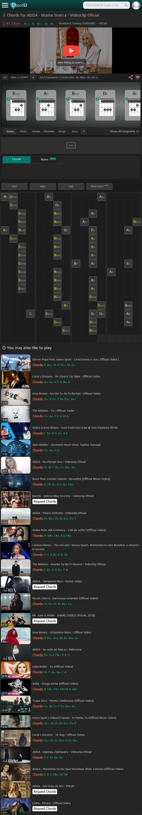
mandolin (49, 131)
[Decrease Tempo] (5, 77)
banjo (62, 131)
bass (75, 131)
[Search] (126, 5)
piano (23, 131)
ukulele (36, 131)
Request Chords (44, 501)
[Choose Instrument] (84, 131)
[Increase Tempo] (33, 77)
